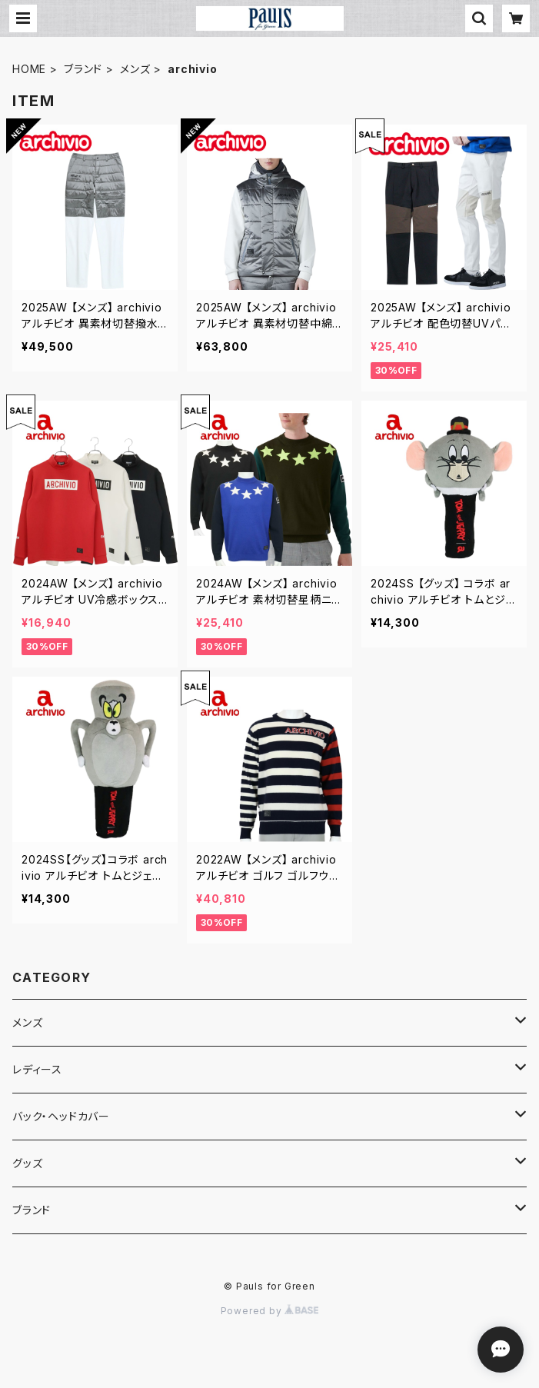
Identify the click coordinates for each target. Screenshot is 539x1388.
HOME (29, 68)
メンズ (135, 68)
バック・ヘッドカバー (61, 1116)
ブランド (83, 68)
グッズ (27, 1163)
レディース (37, 1069)
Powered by (270, 1310)
